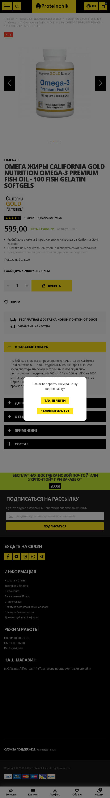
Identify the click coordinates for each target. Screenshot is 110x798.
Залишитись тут (55, 411)
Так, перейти (55, 400)
